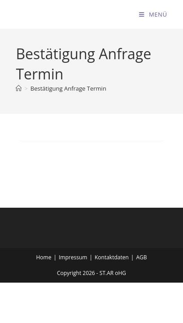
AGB (141, 257)
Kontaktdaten (112, 257)
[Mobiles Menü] (153, 14)
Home (44, 257)
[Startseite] (19, 88)
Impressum (73, 257)
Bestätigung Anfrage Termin (68, 88)
